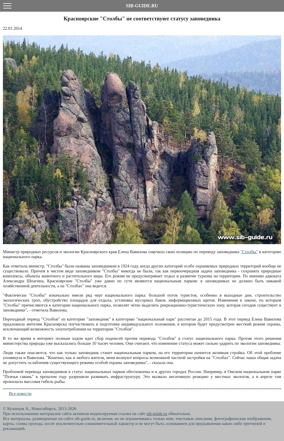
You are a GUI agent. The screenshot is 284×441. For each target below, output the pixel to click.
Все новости (20, 393)
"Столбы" (249, 251)
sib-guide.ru (157, 413)
